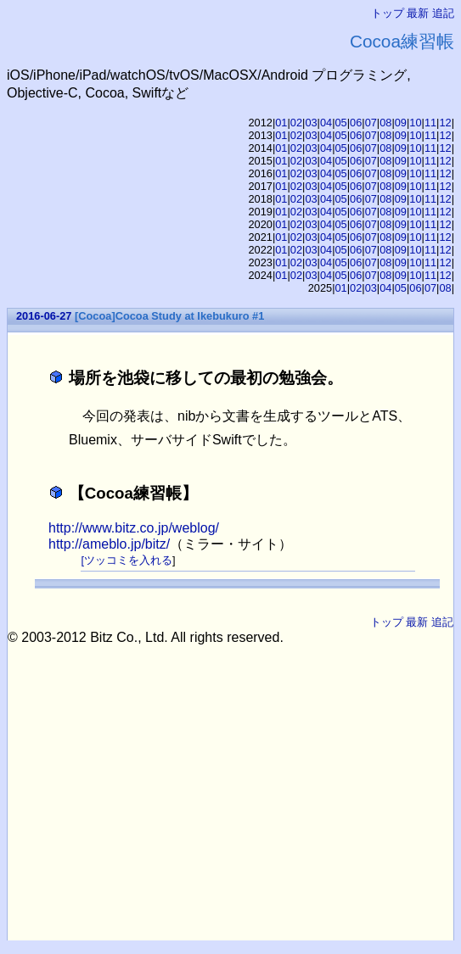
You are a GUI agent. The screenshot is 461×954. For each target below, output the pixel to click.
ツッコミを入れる (128, 560)
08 (385, 122)
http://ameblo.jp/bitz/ (109, 544)
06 (356, 122)
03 (311, 122)
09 (401, 122)
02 (296, 122)
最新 (418, 13)
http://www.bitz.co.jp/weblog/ (133, 528)
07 (371, 122)
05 (341, 122)
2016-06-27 (43, 316)
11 (430, 122)
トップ (387, 13)
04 (326, 122)
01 (281, 122)
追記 (443, 13)
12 (445, 122)
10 (415, 122)
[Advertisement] (234, 764)
